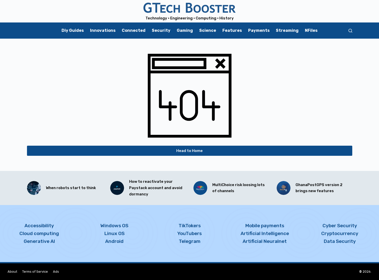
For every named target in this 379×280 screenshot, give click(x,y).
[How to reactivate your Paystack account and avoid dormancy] (117, 188)
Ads (56, 271)
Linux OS (114, 233)
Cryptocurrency (339, 233)
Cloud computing (39, 233)
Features (232, 30)
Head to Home (189, 150)
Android (114, 241)
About (12, 271)
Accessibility (39, 225)
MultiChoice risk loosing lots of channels (238, 188)
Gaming (185, 30)
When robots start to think (71, 188)
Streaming (287, 30)
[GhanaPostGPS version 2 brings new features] (283, 188)
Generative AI (39, 241)
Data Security (340, 241)
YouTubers (189, 233)
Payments (259, 30)
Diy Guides (73, 30)
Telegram (189, 241)
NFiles (311, 30)
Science (207, 30)
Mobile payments (264, 225)
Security (161, 30)
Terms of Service (35, 271)
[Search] (350, 31)
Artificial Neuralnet (265, 241)
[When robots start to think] (34, 188)
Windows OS (114, 225)
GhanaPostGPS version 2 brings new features (319, 188)
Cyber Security (340, 225)
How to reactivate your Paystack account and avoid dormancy (155, 187)
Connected (133, 30)
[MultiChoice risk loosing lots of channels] (200, 188)
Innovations (102, 30)
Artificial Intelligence (265, 233)
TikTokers (190, 225)
